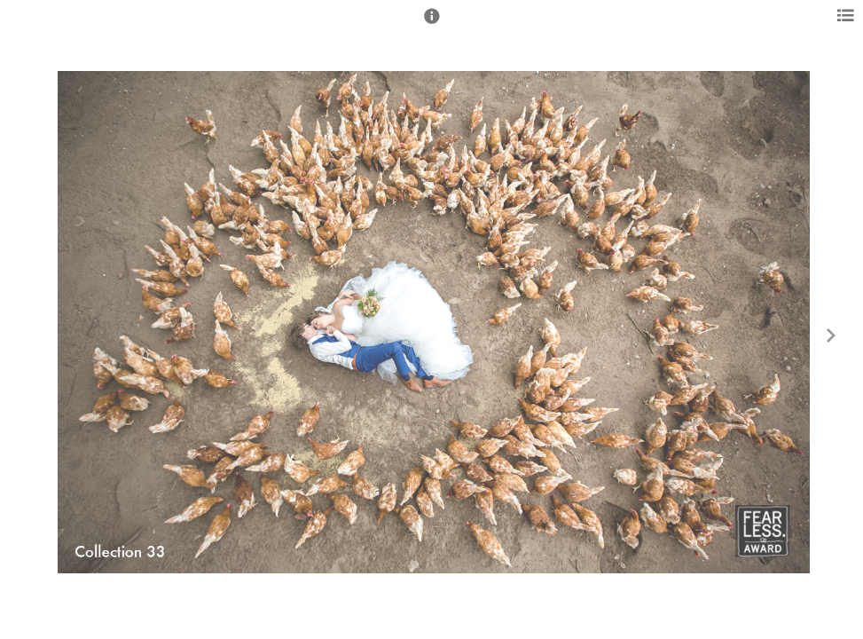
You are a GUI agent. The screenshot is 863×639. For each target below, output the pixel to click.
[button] (432, 24)
